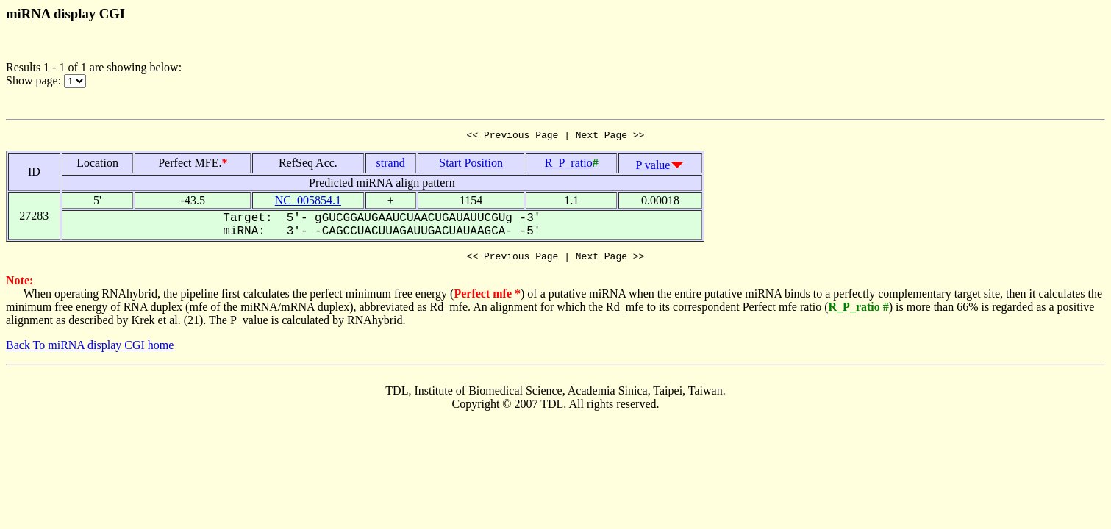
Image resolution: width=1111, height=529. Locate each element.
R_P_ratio (569, 165)
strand (390, 165)
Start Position (471, 165)
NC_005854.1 (308, 202)
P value (653, 167)
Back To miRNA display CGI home (90, 349)
